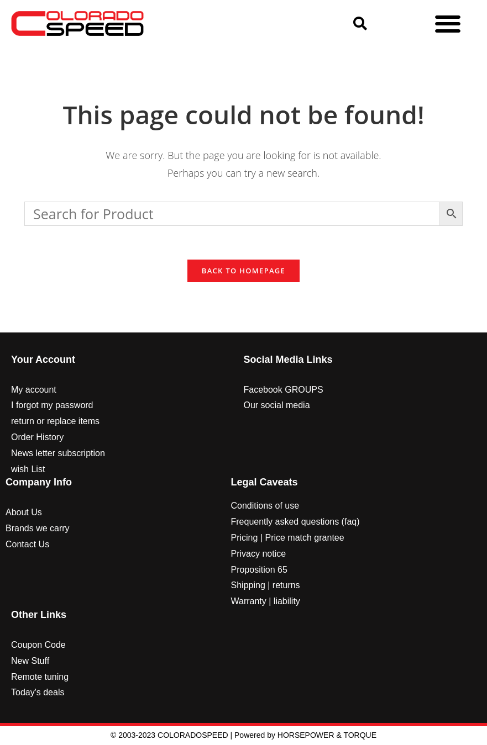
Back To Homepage (243, 271)
